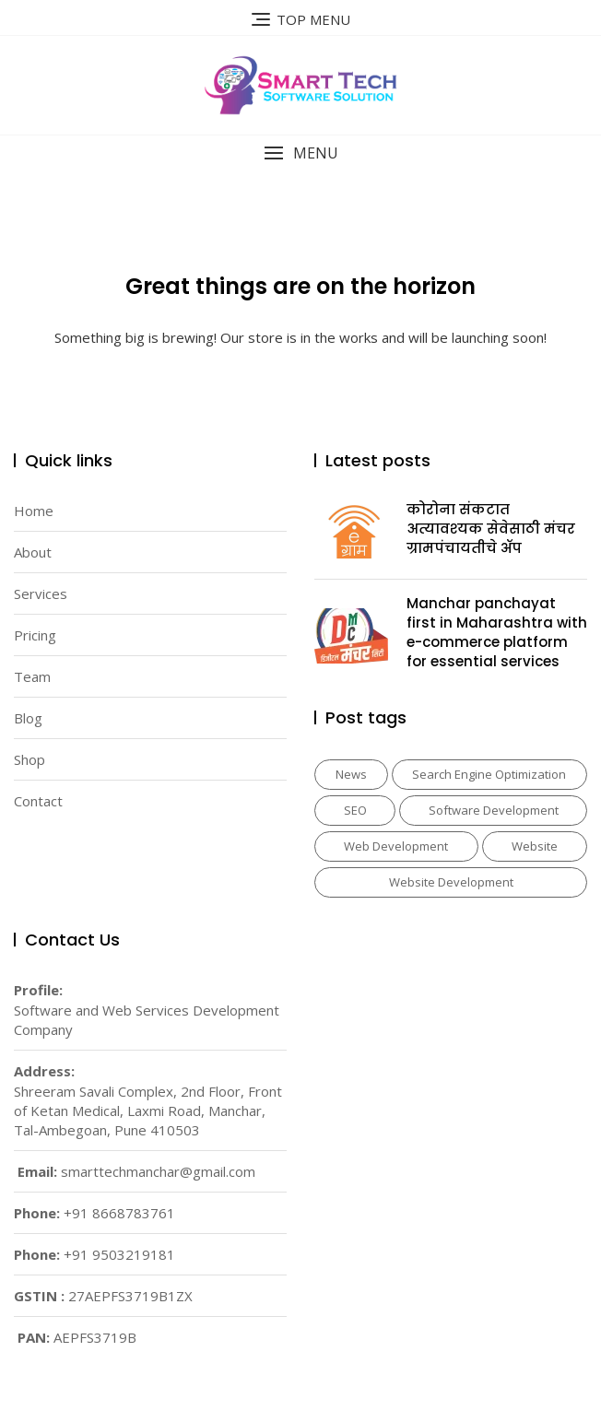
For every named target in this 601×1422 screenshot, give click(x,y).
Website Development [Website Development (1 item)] (451, 882)
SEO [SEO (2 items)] (355, 810)
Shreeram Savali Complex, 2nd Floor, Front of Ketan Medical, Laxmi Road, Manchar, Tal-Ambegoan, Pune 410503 (148, 1110)
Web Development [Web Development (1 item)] (396, 846)
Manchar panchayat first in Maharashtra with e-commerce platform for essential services (497, 632)
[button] (300, 153)
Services (40, 593)
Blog (28, 718)
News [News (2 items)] (351, 774)
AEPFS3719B (94, 1337)
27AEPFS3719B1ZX (130, 1296)
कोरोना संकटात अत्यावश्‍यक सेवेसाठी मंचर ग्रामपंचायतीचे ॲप (491, 528)
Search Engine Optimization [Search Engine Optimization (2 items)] (489, 774)
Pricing (35, 635)
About (33, 552)
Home (33, 510)
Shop (29, 759)
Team (32, 676)
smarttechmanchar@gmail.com (158, 1171)
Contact (38, 801)
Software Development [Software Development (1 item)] (494, 810)
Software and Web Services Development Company (146, 1020)
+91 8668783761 (119, 1213)
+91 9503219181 (119, 1254)
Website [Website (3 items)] (535, 846)
